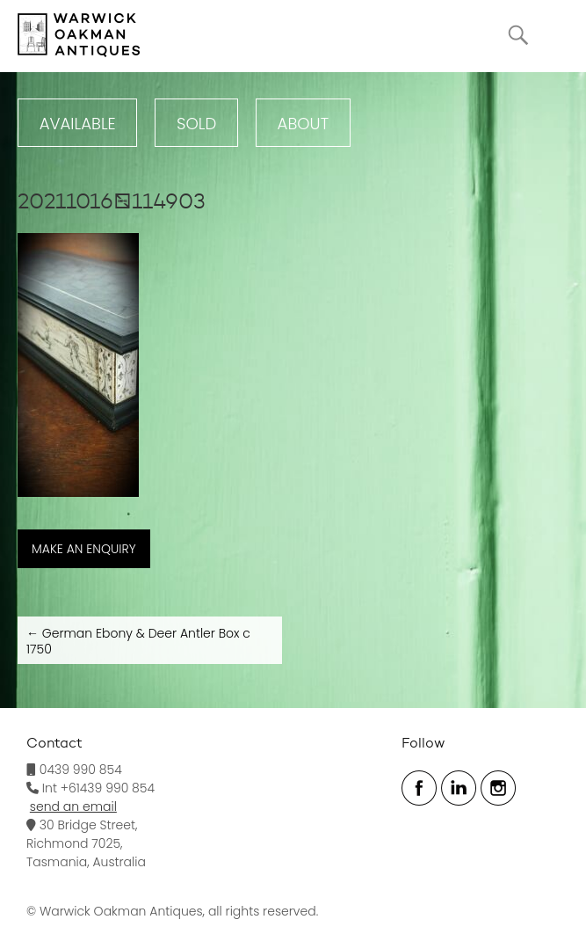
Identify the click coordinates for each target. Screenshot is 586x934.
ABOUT (303, 124)
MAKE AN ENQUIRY (84, 549)
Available (78, 124)
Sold (196, 124)
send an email (73, 806)
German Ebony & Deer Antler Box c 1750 (138, 641)
